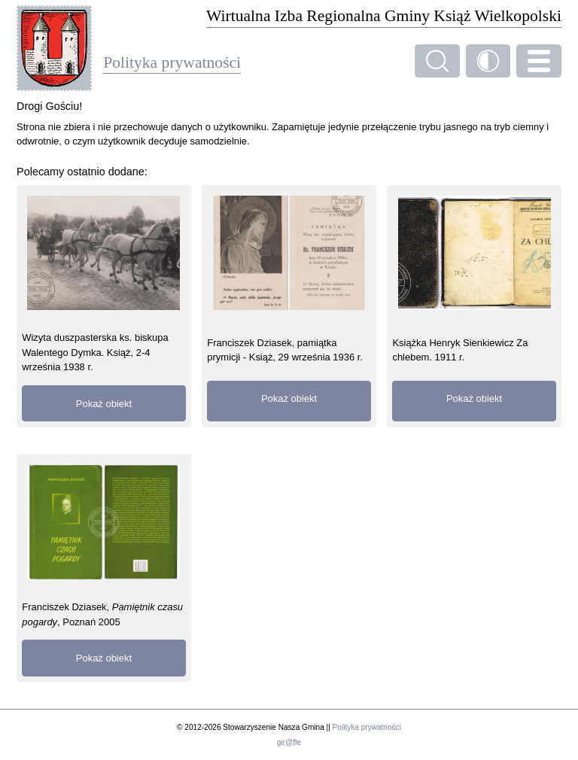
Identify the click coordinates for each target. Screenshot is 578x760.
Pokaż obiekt (104, 403)
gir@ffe (289, 742)
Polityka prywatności (367, 727)
